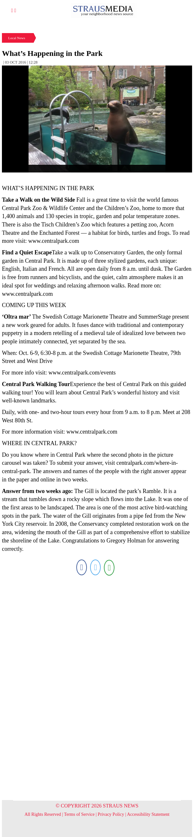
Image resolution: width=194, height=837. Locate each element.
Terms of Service (79, 814)
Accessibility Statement (148, 814)
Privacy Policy (111, 814)
